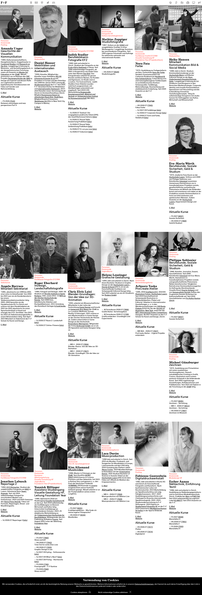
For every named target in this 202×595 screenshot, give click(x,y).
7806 (126, 310)
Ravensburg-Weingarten (78, 324)
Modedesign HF (175, 478)
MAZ (27, 489)
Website (37, 109)
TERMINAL (72, 486)
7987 (184, 411)
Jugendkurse (107, 271)
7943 (49, 543)
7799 (126, 314)
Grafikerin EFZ (152, 292)
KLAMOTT (178, 501)
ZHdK (17, 74)
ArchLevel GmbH (83, 326)
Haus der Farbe (158, 73)
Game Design (84, 307)
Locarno (94, 486)
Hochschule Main (176, 75)
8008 (181, 517)
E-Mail (3, 93)
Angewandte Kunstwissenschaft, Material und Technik (81, 94)
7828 (119, 499)
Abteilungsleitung (41, 478)
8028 (116, 72)
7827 (86, 351)
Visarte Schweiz (188, 290)
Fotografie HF (107, 34)
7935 (49, 547)
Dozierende (5, 43)
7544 (12, 101)
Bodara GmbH (110, 295)
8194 (83, 515)
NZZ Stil (196, 496)
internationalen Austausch (49, 89)
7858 (119, 494)
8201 (80, 508)
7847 (155, 331)
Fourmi (55, 519)
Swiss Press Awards (12, 502)
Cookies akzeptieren (79, 592)
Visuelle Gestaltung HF (144, 58)
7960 (46, 538)
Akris (187, 496)
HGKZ (122, 45)
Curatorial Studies (8, 64)
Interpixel (183, 181)
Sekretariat (5, 283)
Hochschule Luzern (177, 177)
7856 (86, 344)
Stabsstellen (39, 59)
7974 (150, 532)
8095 (181, 401)
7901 (184, 522)
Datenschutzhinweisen (144, 584)
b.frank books (60, 306)
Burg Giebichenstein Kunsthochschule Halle (182, 79)
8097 (181, 216)
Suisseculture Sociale (181, 292)
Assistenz (38, 475)
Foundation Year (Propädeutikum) (149, 60)
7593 (181, 527)
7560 (46, 569)
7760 (46, 565)
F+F (4, 2)
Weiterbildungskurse (76, 288)
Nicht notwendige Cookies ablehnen (113, 592)
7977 (150, 527)
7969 (184, 221)
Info (94, 117)
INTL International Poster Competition (151, 313)
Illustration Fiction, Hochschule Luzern (151, 294)
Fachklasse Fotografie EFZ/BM (81, 51)
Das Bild (86, 74)
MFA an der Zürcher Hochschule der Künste (50, 298)
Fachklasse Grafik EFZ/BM (146, 56)
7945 (150, 106)
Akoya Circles (107, 470)
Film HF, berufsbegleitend (78, 464)
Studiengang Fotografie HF (146, 507)
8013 (187, 406)
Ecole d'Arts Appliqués (77, 68)
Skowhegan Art (40, 101)
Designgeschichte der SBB (19, 79)
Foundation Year (41, 524)
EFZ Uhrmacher (13, 487)
